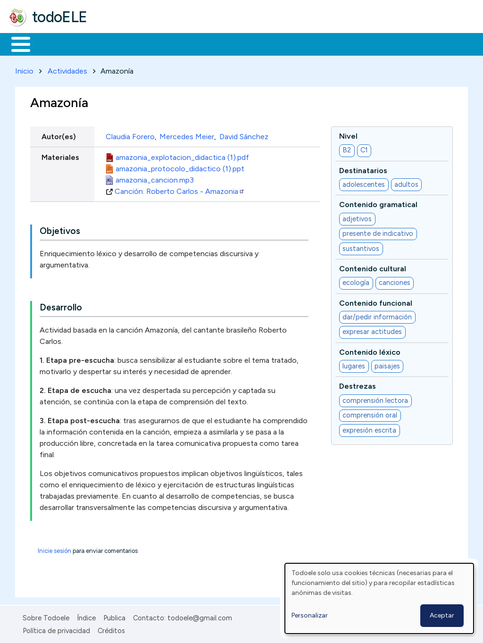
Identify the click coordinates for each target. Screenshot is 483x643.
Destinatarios (363, 168)
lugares (353, 364)
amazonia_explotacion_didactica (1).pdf (182, 155)
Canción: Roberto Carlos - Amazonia (180, 189)
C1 (364, 148)
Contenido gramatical (378, 203)
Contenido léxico (369, 350)
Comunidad (345, 43)
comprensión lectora (375, 398)
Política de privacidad (56, 629)
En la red (223, 43)
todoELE (59, 17)
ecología (355, 281)
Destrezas (357, 384)
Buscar (387, 43)
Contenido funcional (375, 301)
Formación (114, 43)
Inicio (16, 43)
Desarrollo (61, 306)
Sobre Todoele (46, 616)
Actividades (67, 69)
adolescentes (363, 182)
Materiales (53, 43)
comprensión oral (369, 413)
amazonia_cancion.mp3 (155, 178)
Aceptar (442, 615)
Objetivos (60, 229)
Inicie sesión (54, 549)
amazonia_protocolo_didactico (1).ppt (180, 166)
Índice (86, 616)
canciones (394, 281)
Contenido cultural (372, 266)
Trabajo (170, 43)
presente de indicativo (377, 232)
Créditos (111, 629)
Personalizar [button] (309, 615)
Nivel (348, 134)
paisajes (387, 364)
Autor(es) (59, 134)
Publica (114, 616)
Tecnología (282, 43)
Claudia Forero (130, 134)
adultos (406, 182)
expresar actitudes (372, 330)
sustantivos (360, 246)
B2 (346, 148)
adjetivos (357, 217)
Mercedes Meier (186, 134)
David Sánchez (243, 134)
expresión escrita (369, 428)
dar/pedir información (377, 315)
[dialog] (379, 598)
